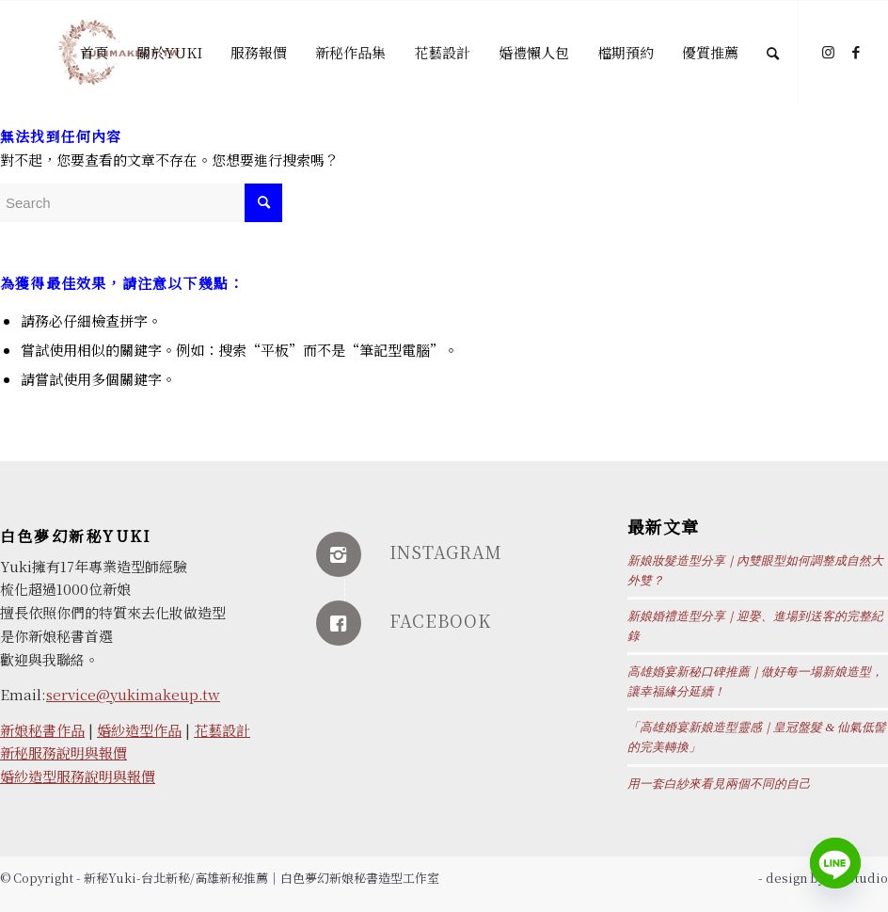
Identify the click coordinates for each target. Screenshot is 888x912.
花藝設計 (222, 730)
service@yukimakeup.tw (133, 694)
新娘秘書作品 (42, 730)
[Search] (773, 52)
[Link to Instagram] (828, 52)
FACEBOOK (440, 620)
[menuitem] (94, 52)
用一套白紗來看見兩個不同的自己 (719, 784)
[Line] (835, 863)
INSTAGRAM (445, 551)
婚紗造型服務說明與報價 (77, 776)
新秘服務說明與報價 (63, 752)
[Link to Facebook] (856, 52)
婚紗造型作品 (139, 730)
